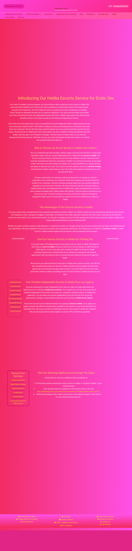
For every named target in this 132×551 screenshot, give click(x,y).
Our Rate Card (103, 14)
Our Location (10, 17)
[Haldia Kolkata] (66, 485)
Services (21, 17)
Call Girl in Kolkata (33, 14)
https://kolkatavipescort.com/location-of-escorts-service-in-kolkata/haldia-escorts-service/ (68, 392)
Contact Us (49, 14)
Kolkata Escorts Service (61, 8)
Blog (81, 14)
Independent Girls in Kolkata (66, 14)
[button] (14, 6)
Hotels (114, 14)
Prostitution (90, 14)
